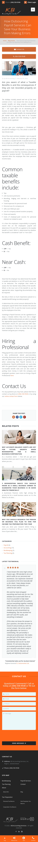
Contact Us (19, 49)
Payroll (6, 545)
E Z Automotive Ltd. (22, 663)
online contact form (11, 396)
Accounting (7, 548)
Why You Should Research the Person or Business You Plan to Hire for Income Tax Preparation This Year (19, 522)
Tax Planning (8, 553)
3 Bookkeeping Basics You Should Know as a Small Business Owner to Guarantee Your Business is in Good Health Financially (19, 486)
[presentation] (19, 735)
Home (4, 41)
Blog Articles (11, 41)
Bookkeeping (8, 550)
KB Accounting (9, 78)
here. (12, 375)
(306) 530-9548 (15, 2)
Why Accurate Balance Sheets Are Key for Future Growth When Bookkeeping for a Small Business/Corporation (19, 450)
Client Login (30, 2)
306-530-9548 (19, 56)
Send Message (19, 743)
